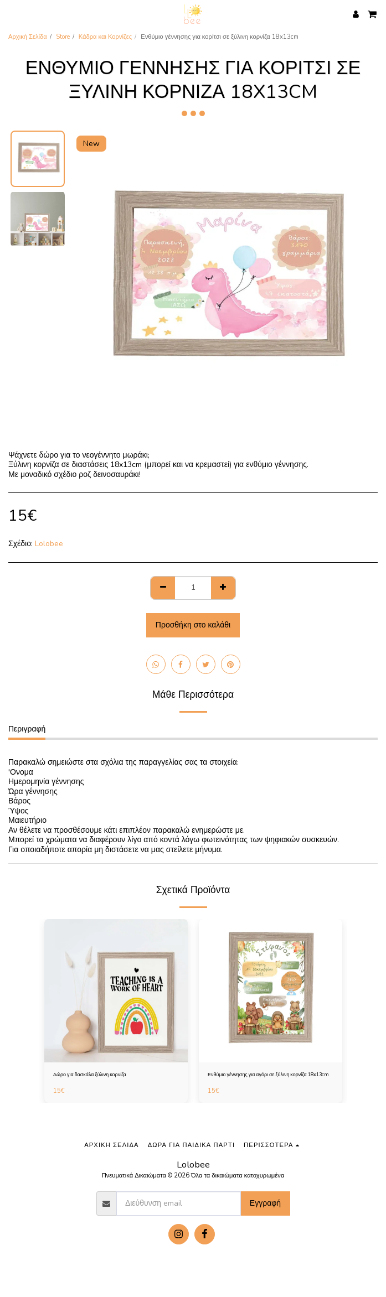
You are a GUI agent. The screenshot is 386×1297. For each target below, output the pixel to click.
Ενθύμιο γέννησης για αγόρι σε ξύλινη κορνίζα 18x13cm (268, 1074)
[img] (116, 990)
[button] (12, 13)
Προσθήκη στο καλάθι (193, 625)
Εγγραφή (265, 1203)
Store (63, 37)
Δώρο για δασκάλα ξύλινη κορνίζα (89, 1074)
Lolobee (49, 543)
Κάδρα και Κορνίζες (105, 37)
